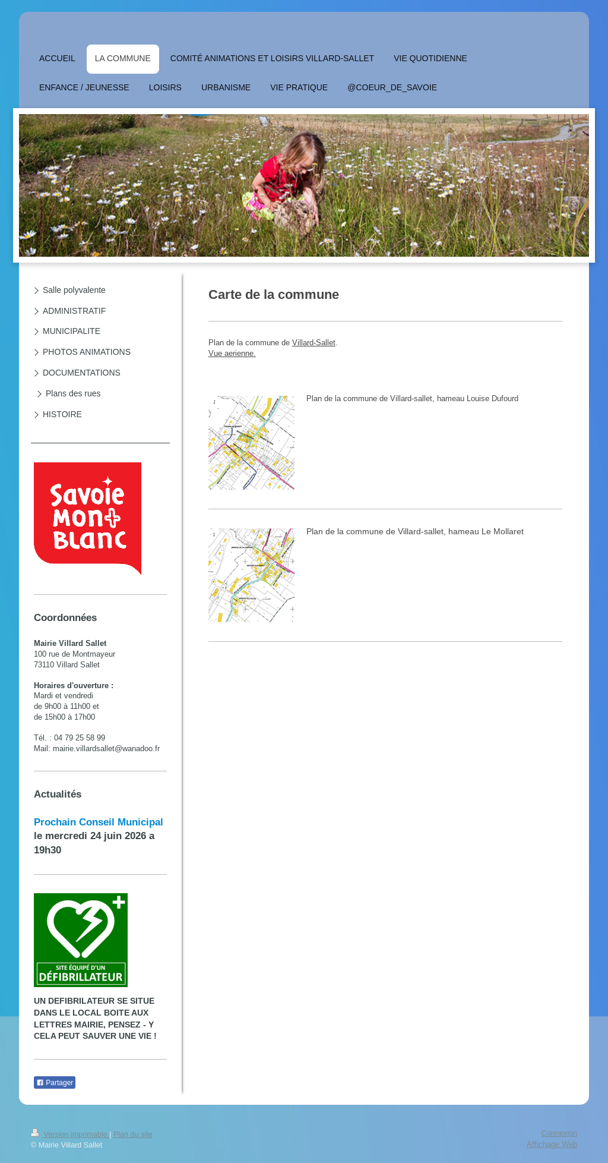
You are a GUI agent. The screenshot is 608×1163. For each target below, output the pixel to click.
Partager (54, 1083)
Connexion (559, 1133)
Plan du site (133, 1134)
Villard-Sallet (313, 342)
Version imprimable (70, 1134)
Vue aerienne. (232, 353)
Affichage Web (552, 1144)
